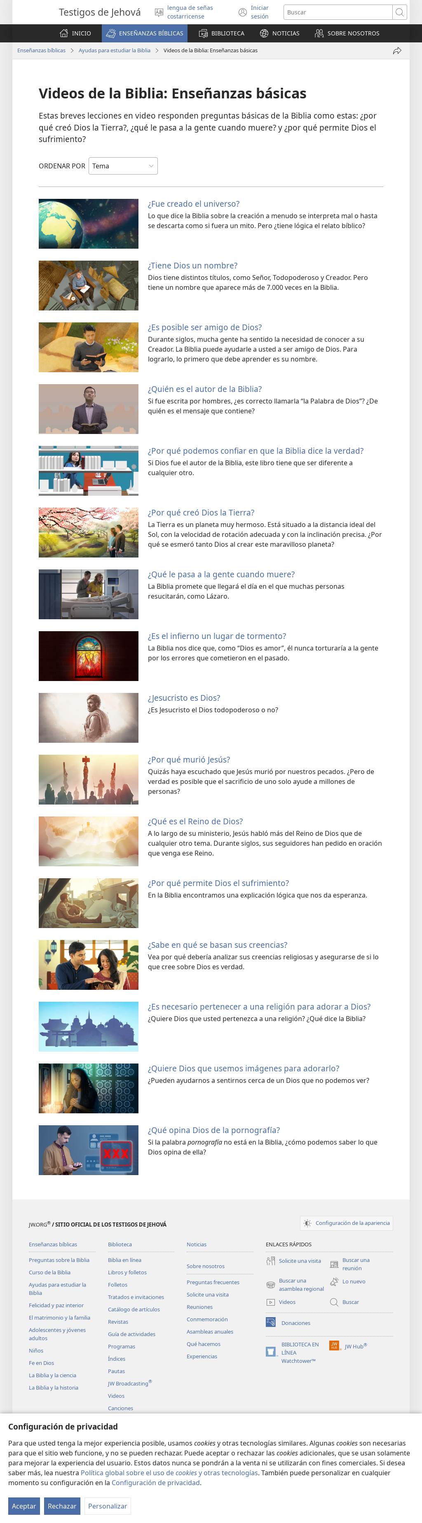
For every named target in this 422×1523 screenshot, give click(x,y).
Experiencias (202, 1356)
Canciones (120, 1408)
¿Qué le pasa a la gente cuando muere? (221, 574)
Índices (116, 1358)
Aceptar (24, 1506)
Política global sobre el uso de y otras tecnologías (169, 1472)
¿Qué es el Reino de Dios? (195, 821)
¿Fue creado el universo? (193, 203)
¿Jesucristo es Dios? (184, 697)
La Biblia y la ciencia (52, 1375)
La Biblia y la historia (53, 1387)
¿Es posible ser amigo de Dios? (205, 327)
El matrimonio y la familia (59, 1317)
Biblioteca (120, 1244)
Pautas (116, 1371)
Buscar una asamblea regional (295, 1285)
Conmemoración (207, 1319)
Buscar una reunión (349, 1264)
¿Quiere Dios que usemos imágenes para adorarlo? (243, 1068)
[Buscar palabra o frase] (338, 12)
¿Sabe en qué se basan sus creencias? (217, 944)
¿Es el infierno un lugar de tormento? (217, 635)
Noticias (196, 1244)
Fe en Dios (41, 1363)
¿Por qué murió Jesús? (189, 759)
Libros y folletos (127, 1272)
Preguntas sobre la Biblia (59, 1260)
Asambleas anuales (210, 1331)
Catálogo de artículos (134, 1309)
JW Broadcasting (130, 1383)
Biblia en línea (124, 1260)
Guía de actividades (131, 1334)
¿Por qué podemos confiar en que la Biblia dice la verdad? (255, 450)
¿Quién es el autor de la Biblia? (205, 388)
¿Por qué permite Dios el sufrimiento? (218, 883)
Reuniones (200, 1307)
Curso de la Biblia (49, 1272)
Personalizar (107, 1506)
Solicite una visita (208, 1294)
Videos (116, 1395)
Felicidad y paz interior (56, 1305)
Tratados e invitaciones (136, 1297)
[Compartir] (397, 50)
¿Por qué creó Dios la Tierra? (201, 512)
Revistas (118, 1321)
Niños (36, 1350)
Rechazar (62, 1506)
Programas (121, 1346)
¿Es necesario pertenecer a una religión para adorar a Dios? (259, 1006)
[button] (145, 33)
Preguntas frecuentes (213, 1282)
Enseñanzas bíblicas (41, 50)
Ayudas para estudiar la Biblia (114, 50)
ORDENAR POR (62, 165)
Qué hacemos (203, 1344)
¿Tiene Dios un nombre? (192, 265)
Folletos (117, 1284)
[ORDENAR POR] (123, 166)
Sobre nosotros (206, 1266)
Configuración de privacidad (156, 1482)
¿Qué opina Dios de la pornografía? (214, 1130)
